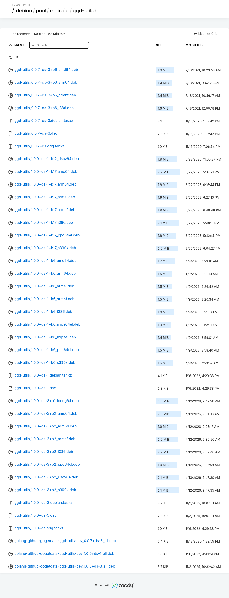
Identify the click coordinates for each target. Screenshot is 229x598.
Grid (212, 34)
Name (20, 45)
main (56, 11)
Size (160, 45)
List (199, 34)
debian (24, 11)
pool (41, 11)
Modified (194, 45)
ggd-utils (83, 11)
